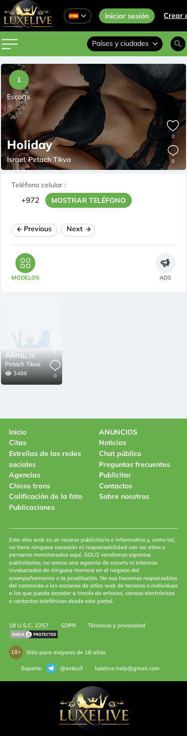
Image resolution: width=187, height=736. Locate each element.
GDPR (68, 625)
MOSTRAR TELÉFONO (88, 200)
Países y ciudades (125, 43)
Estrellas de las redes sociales (45, 459)
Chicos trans (29, 485)
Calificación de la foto (45, 496)
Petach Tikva (22, 364)
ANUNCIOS (118, 432)
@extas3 (64, 668)
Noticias (112, 442)
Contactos (115, 485)
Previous (34, 228)
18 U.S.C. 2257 (29, 625)
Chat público (120, 453)
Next (78, 228)
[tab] (25, 267)
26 (20, 355)
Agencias (24, 474)
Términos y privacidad (116, 625)
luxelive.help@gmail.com (127, 668)
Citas (17, 442)
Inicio (17, 432)
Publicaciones (32, 507)
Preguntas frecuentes (134, 464)
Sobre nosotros (124, 496)
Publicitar (115, 474)
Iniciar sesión (127, 15)
